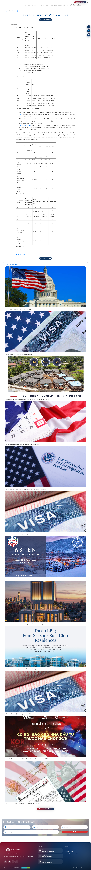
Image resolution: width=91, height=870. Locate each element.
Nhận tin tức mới (45, 19)
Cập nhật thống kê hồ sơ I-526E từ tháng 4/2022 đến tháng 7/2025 (23, 804)
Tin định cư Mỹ (14, 11)
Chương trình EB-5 (69, 851)
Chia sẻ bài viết (20, 254)
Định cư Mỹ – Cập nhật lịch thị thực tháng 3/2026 (18, 714)
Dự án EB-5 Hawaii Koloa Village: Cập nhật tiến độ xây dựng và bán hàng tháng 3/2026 (28, 399)
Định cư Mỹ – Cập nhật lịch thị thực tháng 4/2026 (18, 534)
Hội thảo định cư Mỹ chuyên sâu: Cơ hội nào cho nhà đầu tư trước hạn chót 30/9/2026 (27, 759)
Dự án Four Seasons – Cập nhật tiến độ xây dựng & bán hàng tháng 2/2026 (24, 669)
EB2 (20, 114)
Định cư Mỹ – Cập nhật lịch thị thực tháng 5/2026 (18, 309)
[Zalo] (88, 34)
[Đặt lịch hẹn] (88, 26)
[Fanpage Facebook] (88, 30)
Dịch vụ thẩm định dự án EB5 (71, 854)
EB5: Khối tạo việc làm (25, 125)
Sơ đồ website (84, 868)
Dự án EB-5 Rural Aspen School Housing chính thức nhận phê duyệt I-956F (24, 579)
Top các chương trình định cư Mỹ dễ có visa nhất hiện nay (20, 354)
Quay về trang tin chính (45, 809)
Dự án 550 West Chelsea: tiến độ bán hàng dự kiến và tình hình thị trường (24, 624)
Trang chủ (6, 11)
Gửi (75, 831)
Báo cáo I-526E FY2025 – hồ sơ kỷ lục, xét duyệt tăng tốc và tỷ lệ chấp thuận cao (26, 489)
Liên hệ (66, 856)
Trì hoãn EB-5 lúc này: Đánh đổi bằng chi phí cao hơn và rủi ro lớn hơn (23, 444)
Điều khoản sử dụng (75, 868)
